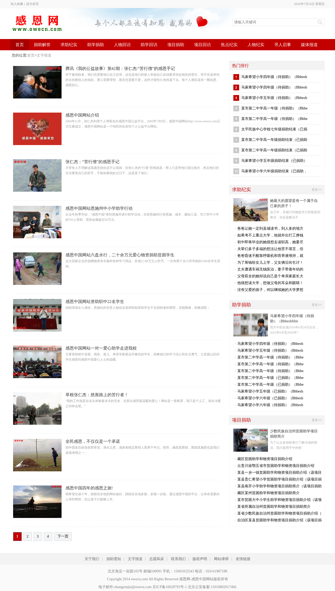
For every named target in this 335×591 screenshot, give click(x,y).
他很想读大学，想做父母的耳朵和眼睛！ (270, 283)
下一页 (62, 536)
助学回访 (149, 44)
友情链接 (243, 559)
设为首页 (32, 4)
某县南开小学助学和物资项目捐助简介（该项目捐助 (279, 486)
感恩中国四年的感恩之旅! (89, 488)
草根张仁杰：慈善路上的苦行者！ (96, 395)
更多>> (317, 189)
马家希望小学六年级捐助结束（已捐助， (274, 171)
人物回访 (122, 44)
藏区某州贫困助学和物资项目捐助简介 (268, 493)
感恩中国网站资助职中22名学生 (94, 301)
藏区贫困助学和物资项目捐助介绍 (264, 459)
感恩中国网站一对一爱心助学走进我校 (101, 348)
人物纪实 (256, 44)
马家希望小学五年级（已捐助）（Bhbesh (270, 391)
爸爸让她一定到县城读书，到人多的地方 (270, 228)
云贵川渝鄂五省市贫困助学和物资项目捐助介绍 (275, 466)
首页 (19, 44)
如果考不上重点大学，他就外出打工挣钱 (270, 235)
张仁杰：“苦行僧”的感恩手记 (92, 161)
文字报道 (44, 55)
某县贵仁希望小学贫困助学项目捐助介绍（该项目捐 (279, 479)
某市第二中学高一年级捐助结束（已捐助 (274, 140)
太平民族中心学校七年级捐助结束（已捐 (274, 129)
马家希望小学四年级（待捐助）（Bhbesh (274, 77)
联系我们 (178, 559)
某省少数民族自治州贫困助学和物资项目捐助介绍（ (279, 513)
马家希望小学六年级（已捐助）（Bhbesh (270, 398)
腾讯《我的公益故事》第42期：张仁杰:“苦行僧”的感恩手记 (120, 68)
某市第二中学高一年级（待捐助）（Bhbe (274, 108)
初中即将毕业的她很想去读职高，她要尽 (270, 242)
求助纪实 (69, 44)
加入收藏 (16, 4)
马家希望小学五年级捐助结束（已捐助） (274, 161)
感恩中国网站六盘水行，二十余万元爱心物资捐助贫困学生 (119, 255)
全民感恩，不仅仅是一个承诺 (92, 441)
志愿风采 (156, 559)
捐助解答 (42, 44)
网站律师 (221, 559)
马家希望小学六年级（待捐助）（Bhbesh (270, 405)
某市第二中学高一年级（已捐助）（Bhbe (270, 378)
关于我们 (92, 559)
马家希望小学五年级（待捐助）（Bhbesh (274, 98)
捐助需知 (113, 559)
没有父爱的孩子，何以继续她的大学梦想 (270, 290)
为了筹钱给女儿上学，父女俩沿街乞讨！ (270, 262)
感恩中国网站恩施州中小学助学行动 (99, 208)
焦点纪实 (229, 44)
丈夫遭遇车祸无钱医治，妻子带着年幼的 (270, 269)
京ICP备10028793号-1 (169, 587)
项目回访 (202, 44)
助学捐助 (95, 44)
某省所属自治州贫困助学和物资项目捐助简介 (274, 507)
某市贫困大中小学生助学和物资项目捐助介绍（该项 (279, 500)
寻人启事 (282, 44)
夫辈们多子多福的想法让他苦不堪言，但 (270, 249)
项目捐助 (175, 44)
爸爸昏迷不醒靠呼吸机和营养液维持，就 (270, 256)
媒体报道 (309, 44)
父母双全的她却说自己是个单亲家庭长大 (270, 276)
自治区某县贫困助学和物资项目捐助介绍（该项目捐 (279, 520)
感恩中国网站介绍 (82, 115)
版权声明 (200, 559)
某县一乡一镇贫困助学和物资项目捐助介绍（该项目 (279, 472)
